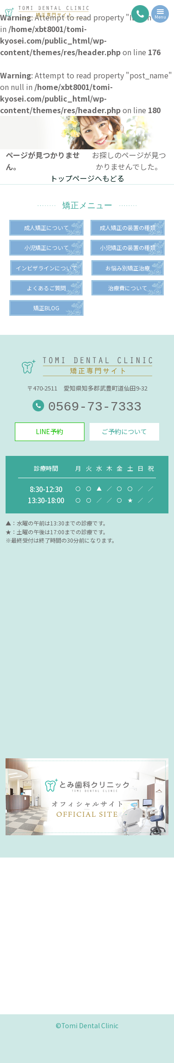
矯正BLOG (46, 308)
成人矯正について (46, 227)
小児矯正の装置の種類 (127, 247)
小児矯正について (46, 247)
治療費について (127, 288)
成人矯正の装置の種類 (127, 227)
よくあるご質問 (46, 288)
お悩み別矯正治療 (127, 268)
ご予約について (124, 431)
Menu (160, 15)
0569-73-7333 (87, 407)
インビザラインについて (46, 268)
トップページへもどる (87, 178)
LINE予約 (49, 431)
